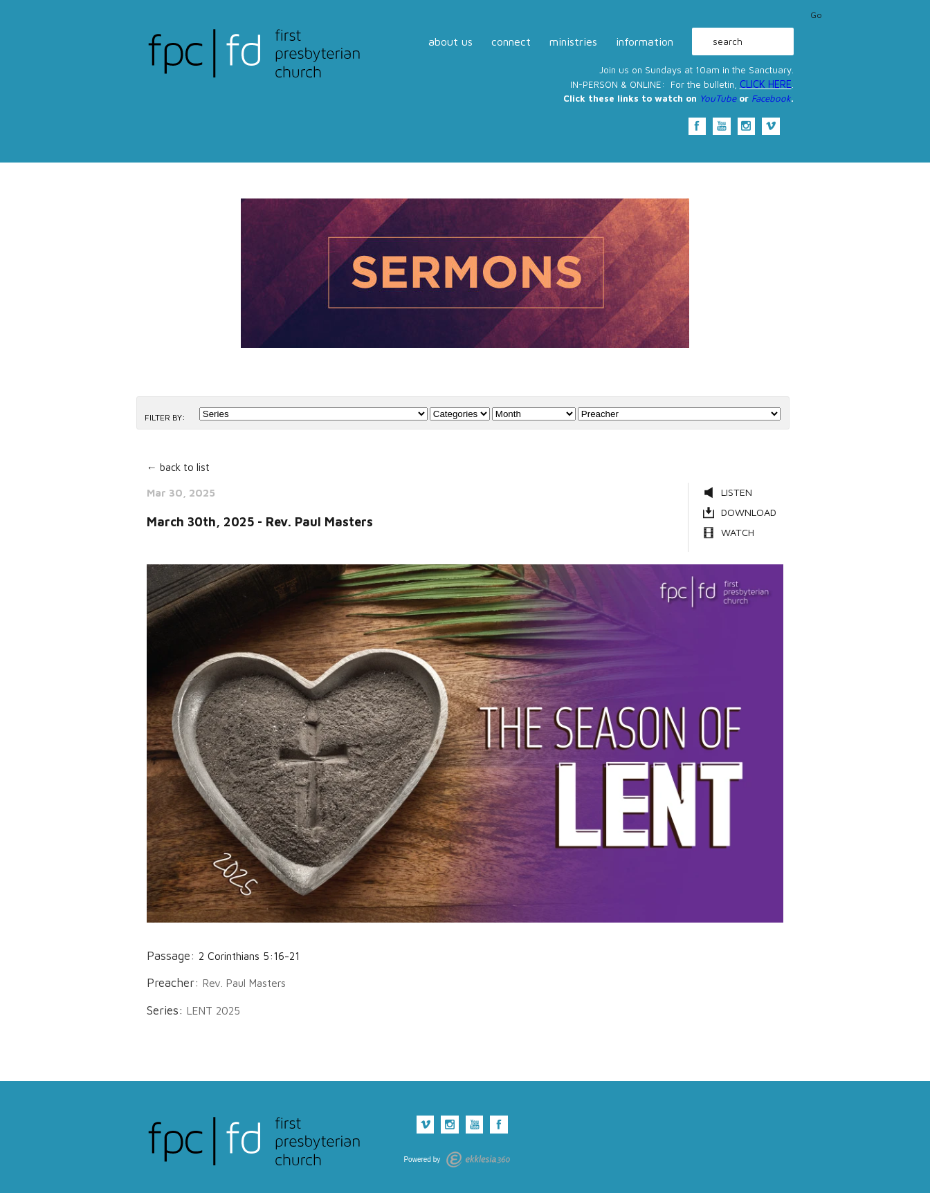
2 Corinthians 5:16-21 (249, 956)
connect (511, 41)
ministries (573, 41)
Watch (737, 532)
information (644, 41)
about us (450, 41)
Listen (736, 492)
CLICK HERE (766, 84)
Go (816, 15)
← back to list (178, 467)
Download (748, 512)
